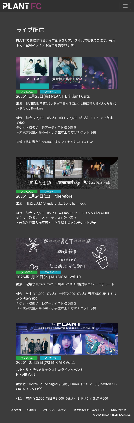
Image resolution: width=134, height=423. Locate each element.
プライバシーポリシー (55, 410)
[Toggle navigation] (125, 6)
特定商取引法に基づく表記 (89, 410)
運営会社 (16, 410)
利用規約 (32, 410)
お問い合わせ (118, 410)
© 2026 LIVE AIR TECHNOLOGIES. (112, 414)
